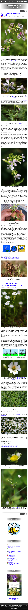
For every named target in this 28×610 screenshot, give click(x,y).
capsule (12, 465)
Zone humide (11, 558)
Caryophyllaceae (14, 60)
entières (19, 123)
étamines (13, 96)
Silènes (3, 62)
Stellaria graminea (16, 507)
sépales (19, 377)
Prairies (10, 554)
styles (14, 97)
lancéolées (3, 415)
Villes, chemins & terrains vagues (17, 16)
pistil (25, 96)
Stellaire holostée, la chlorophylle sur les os (11, 285)
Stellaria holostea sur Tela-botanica (10, 446)
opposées (20, 122)
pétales (7, 96)
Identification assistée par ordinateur (10, 258)
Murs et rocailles (12, 556)
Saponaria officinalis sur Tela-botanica (10, 257)
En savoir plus (14, 608)
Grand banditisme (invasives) (12, 560)
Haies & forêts (12, 287)
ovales (24, 122)
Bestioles (10, 562)
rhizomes (24, 100)
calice (19, 95)
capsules (7, 278)
